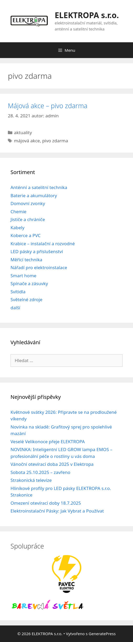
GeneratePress (102, 633)
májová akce (27, 141)
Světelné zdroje (26, 299)
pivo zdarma (55, 141)
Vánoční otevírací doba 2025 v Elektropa (52, 464)
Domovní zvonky (27, 203)
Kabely (17, 228)
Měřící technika (26, 260)
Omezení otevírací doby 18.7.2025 (45, 503)
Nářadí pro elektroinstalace (38, 267)
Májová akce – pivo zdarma (47, 105)
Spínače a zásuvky (29, 283)
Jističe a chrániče (27, 219)
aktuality (23, 132)
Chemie (18, 211)
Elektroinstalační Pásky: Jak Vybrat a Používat (57, 511)
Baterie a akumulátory (33, 195)
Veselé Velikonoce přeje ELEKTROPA (47, 442)
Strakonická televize (31, 480)
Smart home (23, 276)
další (15, 308)
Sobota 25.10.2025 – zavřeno (40, 472)
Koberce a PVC (25, 235)
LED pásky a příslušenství (36, 251)
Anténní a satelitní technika (38, 187)
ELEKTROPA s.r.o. (87, 15)
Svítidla (17, 292)
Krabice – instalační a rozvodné (42, 244)
